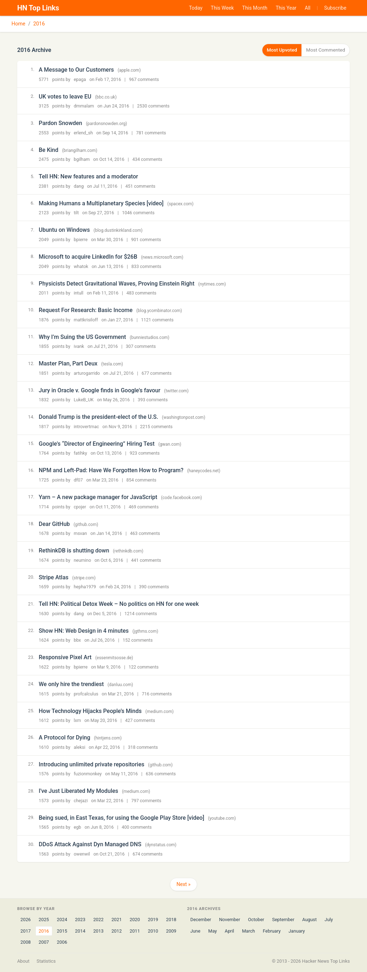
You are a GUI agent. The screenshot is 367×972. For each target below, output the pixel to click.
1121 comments (157, 319)
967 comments (144, 79)
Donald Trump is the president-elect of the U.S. (98, 416)
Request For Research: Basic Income (86, 309)
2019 (153, 919)
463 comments (145, 533)
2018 (171, 919)
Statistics (46, 961)
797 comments (146, 800)
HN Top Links (38, 8)
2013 (98, 930)
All (307, 8)
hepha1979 (85, 586)
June (195, 930)
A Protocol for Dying (64, 737)
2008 (25, 942)
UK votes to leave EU (65, 96)
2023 (80, 919)
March (248, 930)
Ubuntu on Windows (64, 229)
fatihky (80, 453)
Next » (184, 884)
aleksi (79, 747)
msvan (80, 533)
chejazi (81, 800)
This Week (222, 8)
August (309, 919)
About (23, 961)
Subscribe (335, 8)
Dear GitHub (54, 523)
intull (79, 292)
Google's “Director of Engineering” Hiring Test (96, 443)
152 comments (138, 640)
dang (79, 185)
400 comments (137, 827)
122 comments (144, 666)
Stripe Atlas (53, 577)
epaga (80, 79)
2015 (62, 930)
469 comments (144, 506)
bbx (77, 640)
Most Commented (324, 50)
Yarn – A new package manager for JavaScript (98, 496)
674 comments (148, 853)
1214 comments (140, 613)
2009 (171, 930)
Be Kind (48, 149)
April (229, 930)
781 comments (151, 132)
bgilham (82, 159)
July (329, 919)
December (200, 919)
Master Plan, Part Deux (68, 363)
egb (77, 827)
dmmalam (84, 106)
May (212, 930)
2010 (153, 930)
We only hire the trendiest (71, 683)
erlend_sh (83, 132)
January (297, 930)
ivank (79, 346)
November (229, 919)
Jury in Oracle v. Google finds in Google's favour (99, 390)
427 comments (140, 720)
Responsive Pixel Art (65, 657)
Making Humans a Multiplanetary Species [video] (101, 203)
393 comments (153, 399)
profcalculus (86, 693)
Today (195, 8)
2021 (116, 919)
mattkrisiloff (86, 319)
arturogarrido (87, 372)
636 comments (161, 773)
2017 (25, 930)
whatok (81, 266)
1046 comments (138, 212)
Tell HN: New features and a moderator (88, 176)
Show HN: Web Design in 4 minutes (84, 630)
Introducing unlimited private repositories (91, 764)
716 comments (157, 693)
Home (18, 24)
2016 (39, 24)
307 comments (141, 346)
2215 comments (156, 426)
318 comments (143, 747)
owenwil (82, 853)
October (256, 919)
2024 (62, 919)
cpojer (80, 506)
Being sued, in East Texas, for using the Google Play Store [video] (121, 817)
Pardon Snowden (60, 122)
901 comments (146, 239)
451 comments (140, 185)
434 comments (147, 159)
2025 (44, 919)
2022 (98, 919)
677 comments (157, 372)
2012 (116, 930)
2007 (44, 942)
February (272, 930)
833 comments (146, 266)
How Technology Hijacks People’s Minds (90, 710)
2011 (135, 930)
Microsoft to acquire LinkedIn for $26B (88, 256)
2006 (62, 942)
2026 (25, 919)
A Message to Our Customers (76, 69)
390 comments (154, 586)
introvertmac (86, 426)
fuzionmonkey (88, 773)
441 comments (146, 559)
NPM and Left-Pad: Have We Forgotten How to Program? (111, 470)
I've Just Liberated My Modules (78, 790)
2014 (80, 930)
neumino (82, 559)
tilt (76, 212)
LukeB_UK (84, 399)
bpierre (81, 239)
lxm (77, 720)
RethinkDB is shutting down (74, 550)
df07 (78, 479)
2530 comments (153, 106)
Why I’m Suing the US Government (82, 336)
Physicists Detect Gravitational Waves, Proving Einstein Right (117, 283)
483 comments (142, 292)
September (283, 919)
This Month (254, 8)
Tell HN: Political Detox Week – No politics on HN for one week (119, 603)
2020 (135, 919)
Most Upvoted (277, 50)
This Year (286, 8)
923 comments (145, 453)
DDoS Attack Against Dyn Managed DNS (90, 844)
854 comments (142, 479)
